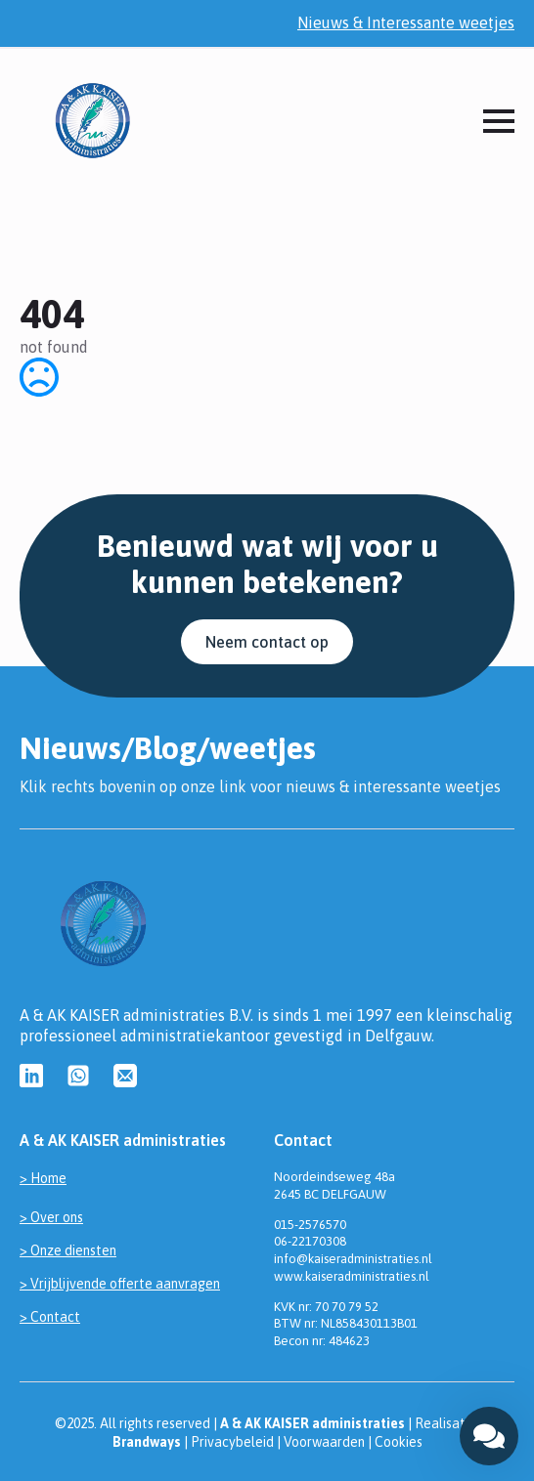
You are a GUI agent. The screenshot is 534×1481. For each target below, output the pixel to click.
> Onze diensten (68, 1250)
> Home (43, 1178)
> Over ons (51, 1217)
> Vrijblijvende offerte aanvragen (120, 1283)
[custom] (31, 1075)
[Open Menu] (498, 121)
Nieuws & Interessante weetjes (405, 22)
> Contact (50, 1317)
